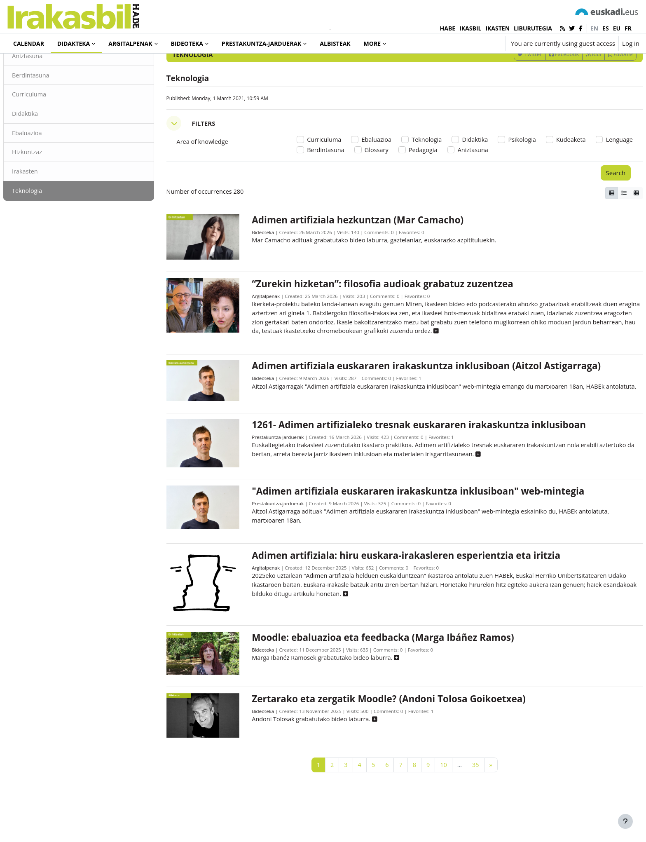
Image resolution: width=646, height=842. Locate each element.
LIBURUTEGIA (533, 28)
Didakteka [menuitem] (73, 43)
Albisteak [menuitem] (335, 43)
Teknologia (47, 227)
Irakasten (45, 207)
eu (616, 28)
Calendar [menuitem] (28, 43)
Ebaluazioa (47, 168)
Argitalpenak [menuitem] (130, 43)
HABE (448, 28)
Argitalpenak (271, 330)
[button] (474, 43)
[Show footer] (625, 821)
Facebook (544, 87)
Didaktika (45, 148)
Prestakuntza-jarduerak (284, 480)
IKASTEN (497, 28)
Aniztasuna (47, 90)
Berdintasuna (51, 109)
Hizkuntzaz (47, 187)
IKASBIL (470, 28)
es (605, 28)
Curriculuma (49, 129)
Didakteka (34, 65)
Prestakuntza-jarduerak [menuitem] (262, 43)
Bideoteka (268, 268)
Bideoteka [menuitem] (187, 43)
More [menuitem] (372, 43)
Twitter (510, 87)
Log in (630, 43)
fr (628, 28)
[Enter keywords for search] (551, 66)
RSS (573, 87)
